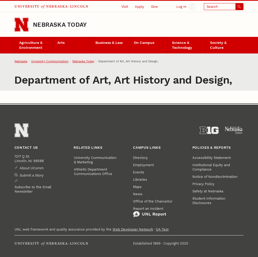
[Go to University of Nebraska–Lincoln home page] (22, 25)
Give (154, 7)
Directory (140, 158)
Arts (61, 42)
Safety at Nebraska (207, 191)
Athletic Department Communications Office (93, 171)
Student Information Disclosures (208, 201)
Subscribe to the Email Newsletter (33, 189)
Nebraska (21, 61)
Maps (137, 187)
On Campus (144, 42)
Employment (143, 165)
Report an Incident (149, 212)
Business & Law (109, 42)
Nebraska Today (60, 24)
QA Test (162, 229)
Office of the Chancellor (152, 201)
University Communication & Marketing (95, 160)
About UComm (32, 168)
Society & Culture (218, 45)
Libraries (140, 179)
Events (138, 172)
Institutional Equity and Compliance (211, 167)
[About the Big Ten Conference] (209, 130)
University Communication (49, 61)
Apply (139, 7)
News (137, 194)
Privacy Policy (203, 184)
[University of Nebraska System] (234, 130)
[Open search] (223, 6)
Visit (124, 7)
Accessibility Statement (211, 158)
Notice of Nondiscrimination (215, 177)
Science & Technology (182, 45)
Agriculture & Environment (31, 45)
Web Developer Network (133, 229)
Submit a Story (32, 175)
